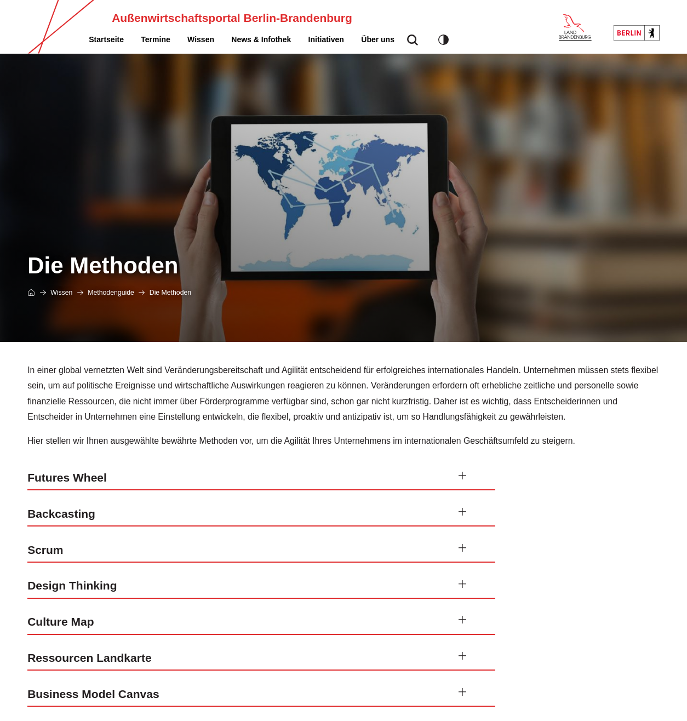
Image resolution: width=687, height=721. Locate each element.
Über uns (377, 39)
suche (412, 43)
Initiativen (326, 39)
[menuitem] (106, 39)
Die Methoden (170, 292)
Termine (155, 39)
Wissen (200, 39)
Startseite (106, 39)
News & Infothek (261, 39)
